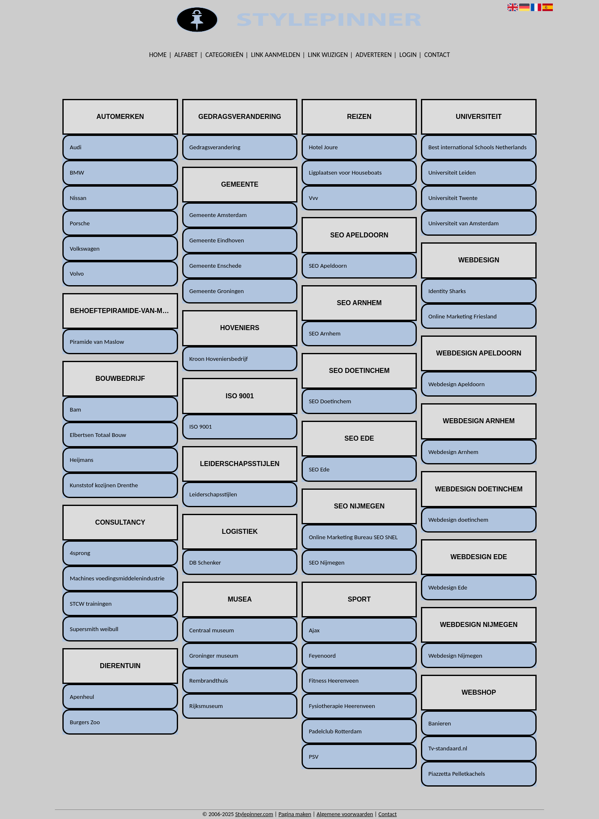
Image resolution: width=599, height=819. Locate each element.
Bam (75, 409)
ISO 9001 (200, 426)
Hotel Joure (323, 147)
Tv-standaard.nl (448, 748)
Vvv (313, 198)
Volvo (77, 273)
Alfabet (186, 55)
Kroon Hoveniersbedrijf (218, 359)
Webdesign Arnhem (453, 452)
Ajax (314, 630)
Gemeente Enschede (215, 265)
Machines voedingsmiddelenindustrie (117, 578)
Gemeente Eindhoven (216, 240)
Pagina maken (294, 814)
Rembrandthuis (208, 680)
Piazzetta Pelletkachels (456, 773)
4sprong (80, 553)
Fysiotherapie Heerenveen (342, 706)
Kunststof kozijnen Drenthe (104, 485)
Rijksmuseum (206, 706)
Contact (437, 55)
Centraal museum (211, 630)
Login (407, 55)
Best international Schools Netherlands (477, 147)
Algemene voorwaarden (345, 814)
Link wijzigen (328, 55)
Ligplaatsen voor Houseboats (345, 172)
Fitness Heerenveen (334, 680)
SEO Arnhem (324, 333)
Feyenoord (322, 655)
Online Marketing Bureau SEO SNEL (353, 537)
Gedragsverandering (214, 147)
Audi (76, 147)
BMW (77, 172)
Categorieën (224, 55)
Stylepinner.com (254, 814)
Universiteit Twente (453, 198)
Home (158, 55)
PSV (313, 756)
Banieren (439, 723)
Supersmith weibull (94, 629)
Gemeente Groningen (216, 291)
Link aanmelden (275, 55)
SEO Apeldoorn (328, 265)
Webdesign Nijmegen (455, 655)
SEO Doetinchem (330, 401)
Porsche (80, 223)
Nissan (78, 198)
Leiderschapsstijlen (213, 494)
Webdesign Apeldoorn (456, 384)
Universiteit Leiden (452, 172)
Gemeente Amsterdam (218, 215)
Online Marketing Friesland (462, 316)
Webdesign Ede (448, 587)
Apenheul (82, 697)
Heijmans (82, 460)
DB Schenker (205, 562)
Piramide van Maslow (97, 341)
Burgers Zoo (85, 722)
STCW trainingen (91, 603)
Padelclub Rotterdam (335, 731)
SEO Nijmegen (326, 562)
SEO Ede (319, 469)
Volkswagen (85, 248)
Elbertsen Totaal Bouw (98, 435)
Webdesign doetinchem (458, 519)
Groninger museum (213, 655)
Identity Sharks (447, 291)
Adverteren (374, 55)
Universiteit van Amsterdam (463, 223)
